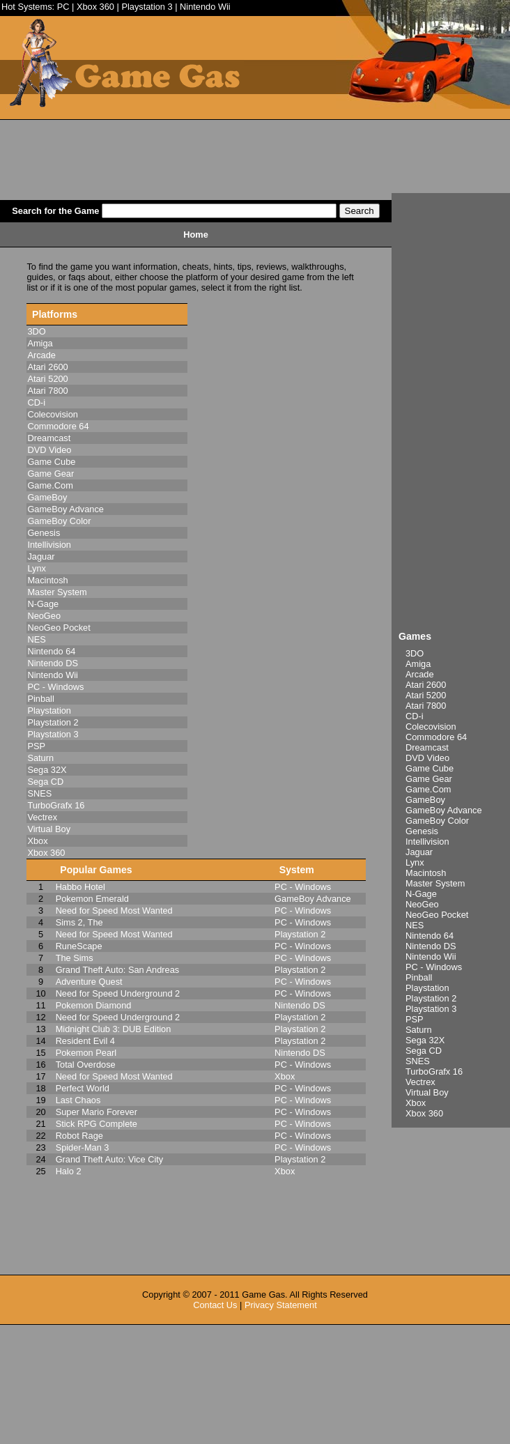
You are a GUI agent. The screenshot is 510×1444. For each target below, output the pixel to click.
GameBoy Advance (443, 810)
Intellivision (427, 841)
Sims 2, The (79, 922)
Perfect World (82, 1088)
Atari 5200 (425, 695)
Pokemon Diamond (94, 1005)
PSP (414, 1019)
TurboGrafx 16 (434, 1071)
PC (63, 6)
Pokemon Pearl (86, 1052)
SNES (417, 1061)
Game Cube (429, 768)
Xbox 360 (95, 6)
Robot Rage (79, 1135)
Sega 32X (425, 1040)
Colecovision (430, 726)
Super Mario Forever (96, 1112)
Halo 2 (69, 1171)
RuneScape (79, 946)
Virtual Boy (427, 1092)
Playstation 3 (146, 6)
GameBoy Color (437, 820)
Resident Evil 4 (85, 1041)
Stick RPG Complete (96, 1124)
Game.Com (428, 789)
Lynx (414, 862)
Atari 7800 (425, 705)
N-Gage (421, 894)
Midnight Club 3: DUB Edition (113, 1029)
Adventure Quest (89, 981)
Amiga (418, 664)
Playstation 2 (430, 998)
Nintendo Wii (205, 6)
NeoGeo (422, 904)
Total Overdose (86, 1064)
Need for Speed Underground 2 (118, 993)
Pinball (418, 977)
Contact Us (215, 1305)
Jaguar (419, 852)
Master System (435, 883)
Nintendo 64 (429, 935)
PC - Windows (433, 967)
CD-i (414, 716)
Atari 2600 (425, 684)
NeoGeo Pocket (436, 914)
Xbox (415, 1103)
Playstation (427, 988)
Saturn (418, 1029)
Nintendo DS (430, 946)
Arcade (419, 674)
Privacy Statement (281, 1305)
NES (414, 925)
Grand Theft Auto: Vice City (110, 1159)
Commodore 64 (436, 737)
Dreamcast (427, 747)
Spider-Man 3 (82, 1147)
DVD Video (427, 758)
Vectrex (420, 1082)
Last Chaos (78, 1100)
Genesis (421, 831)
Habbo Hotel (80, 887)
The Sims (74, 958)
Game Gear (428, 779)
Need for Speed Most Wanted (114, 910)
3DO (414, 653)
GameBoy (425, 799)
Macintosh (425, 873)
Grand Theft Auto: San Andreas (118, 970)
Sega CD (423, 1050)
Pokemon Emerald (92, 898)
